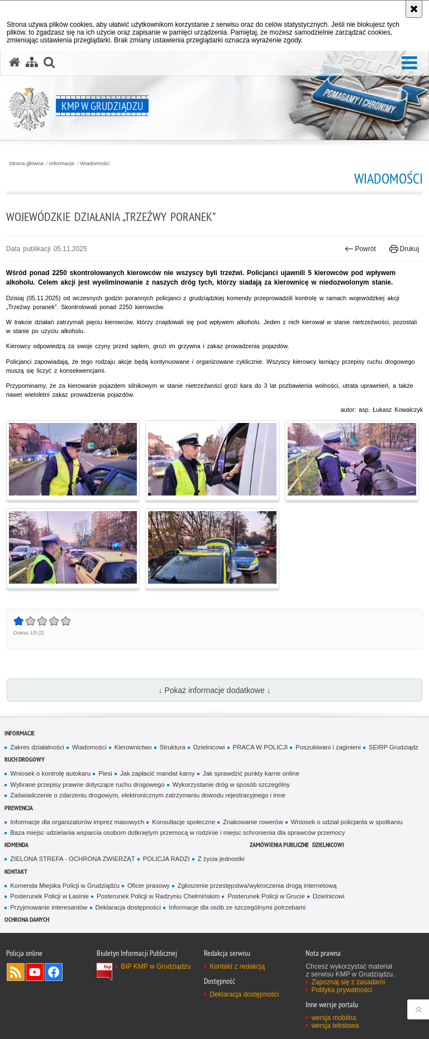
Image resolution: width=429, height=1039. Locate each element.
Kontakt (15, 871)
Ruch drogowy (24, 759)
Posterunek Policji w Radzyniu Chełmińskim (158, 896)
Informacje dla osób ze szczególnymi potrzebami (237, 907)
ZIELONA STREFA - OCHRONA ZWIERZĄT (72, 858)
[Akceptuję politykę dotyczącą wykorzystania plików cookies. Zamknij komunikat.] (414, 9)
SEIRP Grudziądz (393, 747)
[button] (409, 63)
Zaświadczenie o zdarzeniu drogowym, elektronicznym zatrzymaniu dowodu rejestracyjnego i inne (147, 795)
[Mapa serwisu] (32, 62)
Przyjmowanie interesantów (48, 907)
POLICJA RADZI (166, 858)
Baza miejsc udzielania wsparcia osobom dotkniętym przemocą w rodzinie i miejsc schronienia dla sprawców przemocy (177, 832)
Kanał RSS (16, 972)
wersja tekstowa (335, 1026)
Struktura (172, 747)
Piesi (105, 773)
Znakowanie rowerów (253, 822)
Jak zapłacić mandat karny (157, 773)
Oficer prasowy (148, 885)
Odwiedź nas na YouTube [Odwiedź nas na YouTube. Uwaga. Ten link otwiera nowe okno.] (35, 972)
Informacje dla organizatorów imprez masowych (77, 822)
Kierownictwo (133, 747)
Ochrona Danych (26, 919)
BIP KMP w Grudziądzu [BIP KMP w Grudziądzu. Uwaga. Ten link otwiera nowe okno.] (155, 966)
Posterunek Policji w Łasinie (49, 896)
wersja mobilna (333, 1018)
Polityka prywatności (341, 990)
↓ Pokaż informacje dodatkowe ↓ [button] (214, 690)
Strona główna (26, 163)
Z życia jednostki (221, 858)
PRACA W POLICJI (260, 747)
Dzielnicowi (209, 747)
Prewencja (18, 808)
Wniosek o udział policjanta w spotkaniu (347, 822)
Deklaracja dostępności (128, 907)
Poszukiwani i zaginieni (328, 747)
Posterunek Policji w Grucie (265, 896)
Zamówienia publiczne (279, 844)
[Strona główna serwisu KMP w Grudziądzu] (14, 62)
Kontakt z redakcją (237, 966)
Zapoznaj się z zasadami (348, 982)
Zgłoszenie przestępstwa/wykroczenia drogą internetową (257, 885)
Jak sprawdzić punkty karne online (251, 773)
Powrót (360, 248)
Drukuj (404, 248)
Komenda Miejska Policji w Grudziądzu (65, 885)
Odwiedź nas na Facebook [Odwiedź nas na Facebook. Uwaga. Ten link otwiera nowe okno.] (54, 972)
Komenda (16, 844)
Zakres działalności (37, 747)
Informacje (61, 163)
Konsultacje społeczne (183, 822)
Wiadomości (94, 163)
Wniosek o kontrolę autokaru (50, 773)
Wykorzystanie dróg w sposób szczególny (231, 784)
